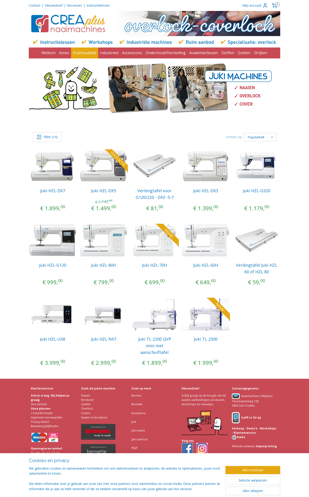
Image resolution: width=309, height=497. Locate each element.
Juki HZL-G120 (52, 265)
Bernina (136, 395)
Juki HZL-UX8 (52, 339)
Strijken (260, 52)
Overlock (87, 408)
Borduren (87, 400)
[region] (124, 479)
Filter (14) (46, 137)
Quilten (244, 52)
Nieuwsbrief (54, 5)
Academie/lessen (203, 52)
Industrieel (109, 52)
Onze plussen (40, 408)
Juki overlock (139, 439)
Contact (34, 5)
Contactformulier (42, 413)
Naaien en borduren (94, 417)
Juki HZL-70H (154, 265)
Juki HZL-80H (103, 265)
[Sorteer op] (260, 137)
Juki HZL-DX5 (103, 190)
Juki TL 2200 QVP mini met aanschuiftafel (154, 345)
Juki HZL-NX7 (103, 339)
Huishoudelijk (84, 52)
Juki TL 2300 (205, 339)
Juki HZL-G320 (256, 190)
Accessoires (132, 52)
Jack (133, 422)
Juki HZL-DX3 (205, 190)
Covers (85, 413)
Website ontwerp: (243, 446)
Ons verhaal (39, 404)
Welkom (48, 52)
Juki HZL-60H (205, 265)
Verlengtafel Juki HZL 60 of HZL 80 (256, 268)
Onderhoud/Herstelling (166, 52)
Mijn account (255, 5)
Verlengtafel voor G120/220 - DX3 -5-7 (154, 194)
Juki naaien (138, 430)
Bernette (137, 404)
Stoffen (228, 52)
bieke (240, 437)
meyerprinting (266, 446)
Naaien (85, 395)
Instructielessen (98, 5)
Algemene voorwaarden (46, 417)
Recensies (74, 5)
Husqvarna (138, 413)
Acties (64, 52)
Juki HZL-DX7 (52, 190)
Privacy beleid (40, 422)
